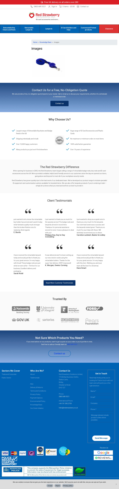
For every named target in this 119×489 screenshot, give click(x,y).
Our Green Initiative (36, 408)
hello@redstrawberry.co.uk (68, 408)
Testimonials (35, 378)
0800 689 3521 (38, 7)
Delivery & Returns (36, 387)
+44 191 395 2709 (65, 403)
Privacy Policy (35, 394)
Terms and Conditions (38, 391)
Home (35, 42)
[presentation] (104, 428)
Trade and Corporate (9, 374)
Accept (50, 486)
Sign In (52, 7)
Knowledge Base (45, 42)
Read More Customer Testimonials (59, 283)
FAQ (31, 384)
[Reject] (116, 484)
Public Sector (6, 378)
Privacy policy (68, 486)
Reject (58, 486)
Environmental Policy (37, 401)
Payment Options (36, 398)
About (32, 374)
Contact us (83, 7)
